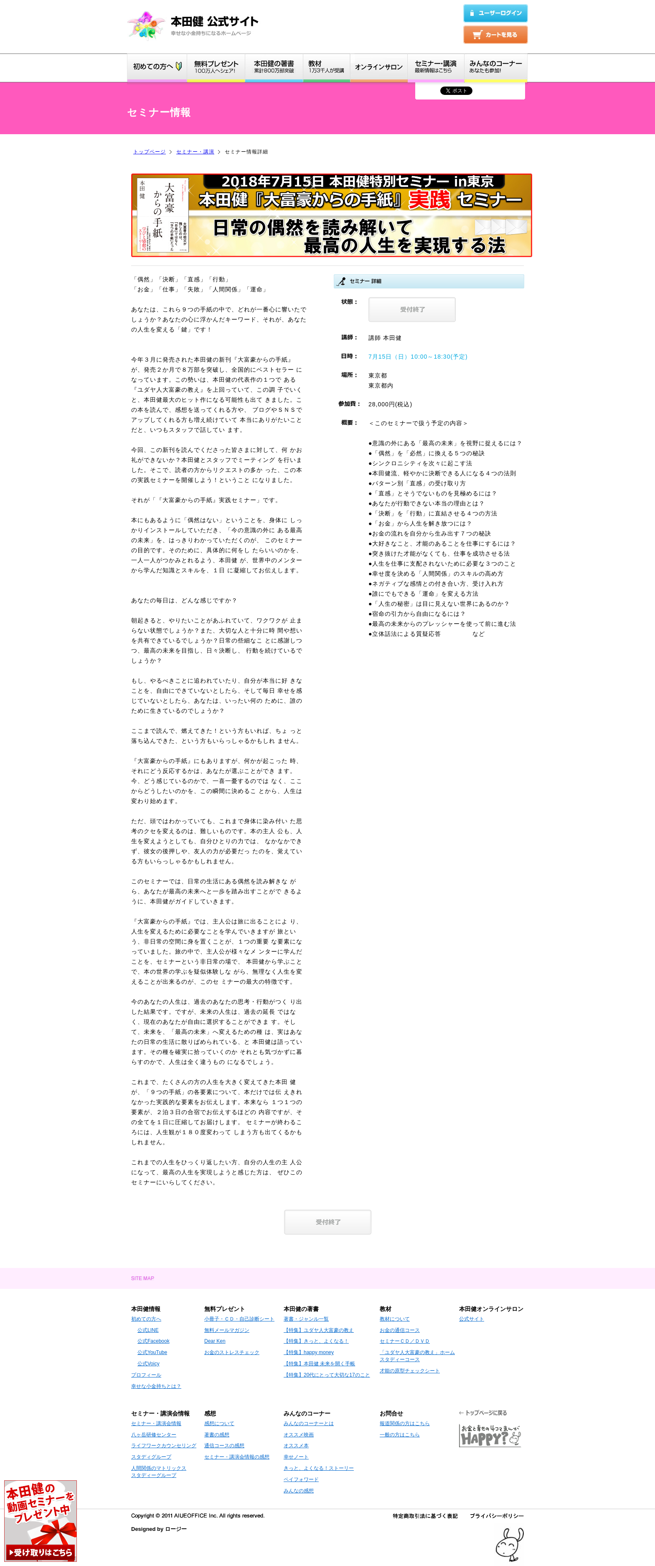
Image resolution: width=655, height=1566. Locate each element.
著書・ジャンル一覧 (306, 1319)
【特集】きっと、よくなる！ (316, 1341)
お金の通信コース (400, 1330)
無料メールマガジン (226, 1330)
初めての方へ (146, 1319)
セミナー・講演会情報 (156, 1423)
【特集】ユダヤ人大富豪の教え (319, 1330)
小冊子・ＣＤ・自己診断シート (239, 1319)
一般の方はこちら (400, 1435)
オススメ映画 (299, 1435)
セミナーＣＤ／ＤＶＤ (405, 1341)
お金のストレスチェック (231, 1352)
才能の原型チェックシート (410, 1371)
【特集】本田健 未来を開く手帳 (319, 1364)
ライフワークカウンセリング (163, 1446)
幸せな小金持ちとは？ (156, 1386)
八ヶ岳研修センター (153, 1435)
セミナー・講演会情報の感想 (236, 1457)
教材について (395, 1319)
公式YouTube (152, 1352)
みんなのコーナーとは (309, 1423)
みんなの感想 (299, 1491)
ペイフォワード (301, 1479)
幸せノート (296, 1457)
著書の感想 (216, 1435)
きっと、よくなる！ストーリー (319, 1468)
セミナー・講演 (195, 152)
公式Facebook (153, 1341)
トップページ (149, 152)
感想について (219, 1423)
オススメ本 (296, 1446)
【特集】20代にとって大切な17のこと (327, 1375)
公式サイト (471, 1319)
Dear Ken (215, 1341)
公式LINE (148, 1330)
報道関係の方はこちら (405, 1423)
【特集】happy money (309, 1352)
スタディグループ (151, 1457)
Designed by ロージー (159, 1529)
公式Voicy (148, 1364)
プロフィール (146, 1375)
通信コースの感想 (224, 1446)
